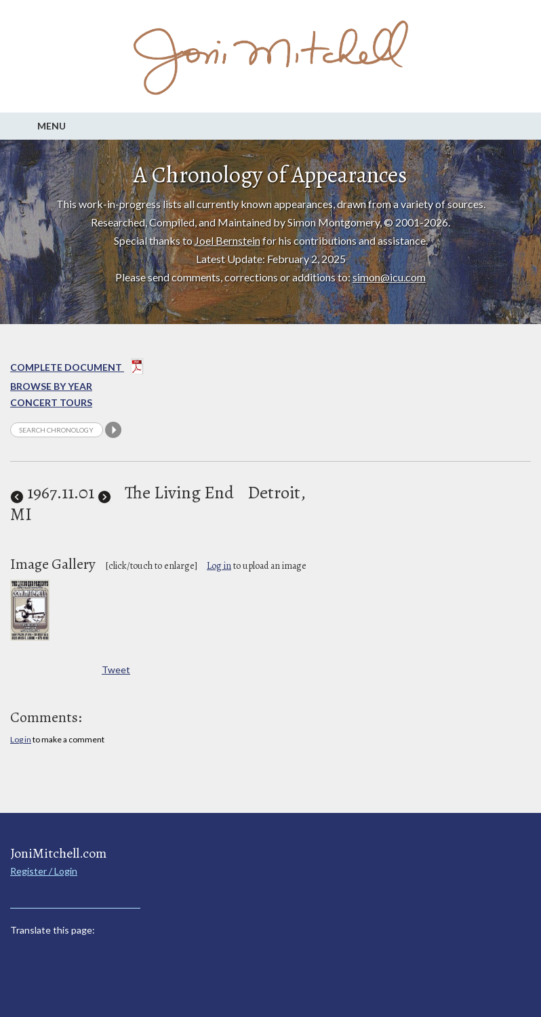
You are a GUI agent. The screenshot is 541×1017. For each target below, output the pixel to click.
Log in (219, 565)
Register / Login (43, 871)
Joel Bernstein (227, 240)
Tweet (116, 669)
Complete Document (77, 368)
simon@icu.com (389, 277)
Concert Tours (51, 402)
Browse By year (51, 386)
